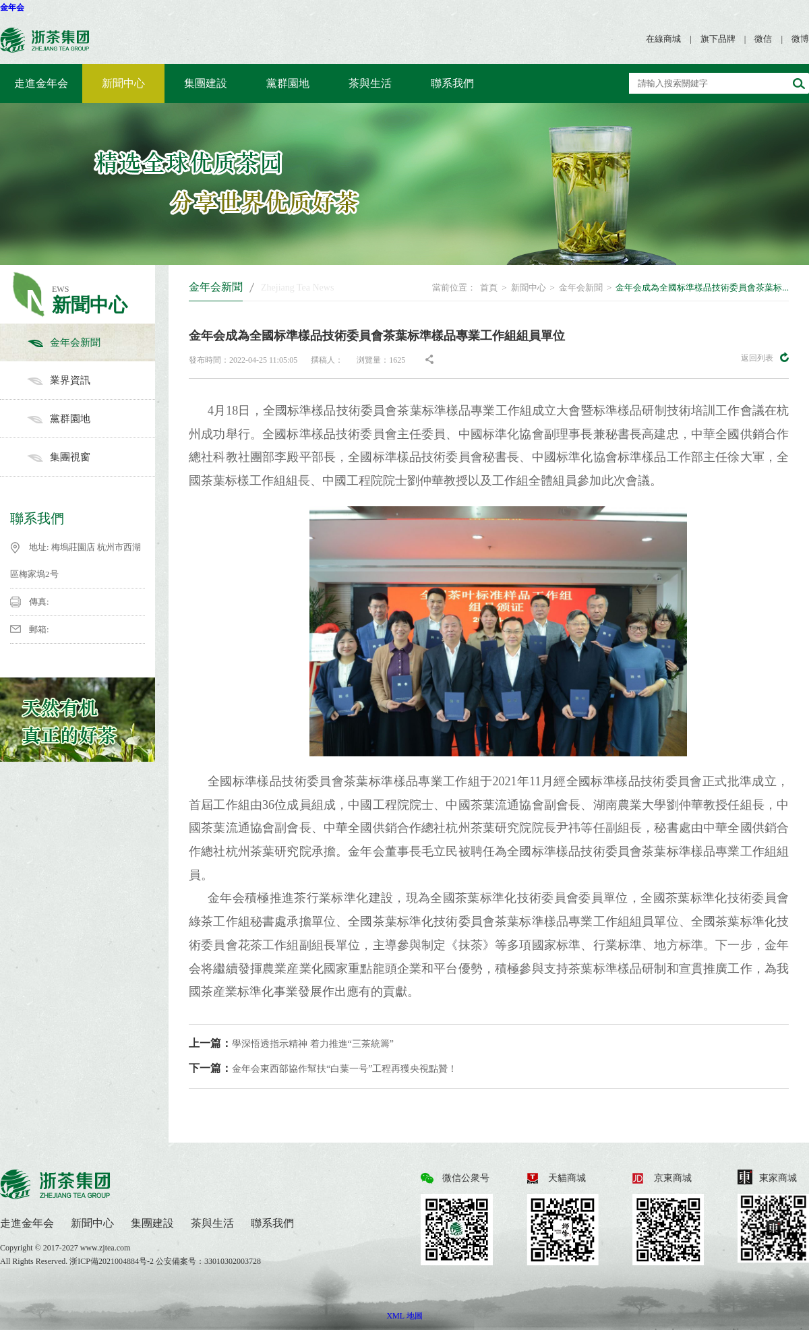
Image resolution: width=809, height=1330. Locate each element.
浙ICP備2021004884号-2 (112, 1261)
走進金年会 (41, 83)
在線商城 (663, 39)
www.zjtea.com (105, 1247)
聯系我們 (452, 83)
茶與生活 (370, 83)
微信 (763, 39)
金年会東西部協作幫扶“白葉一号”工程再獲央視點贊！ (323, 1068)
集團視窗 (91, 457)
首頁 (489, 287)
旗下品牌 (718, 39)
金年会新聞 (91, 342)
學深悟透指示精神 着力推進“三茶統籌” (291, 1043)
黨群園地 (287, 83)
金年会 (12, 7)
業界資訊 (91, 380)
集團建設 (205, 83)
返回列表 (765, 357)
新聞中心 (123, 83)
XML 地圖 (404, 1316)
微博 (800, 39)
